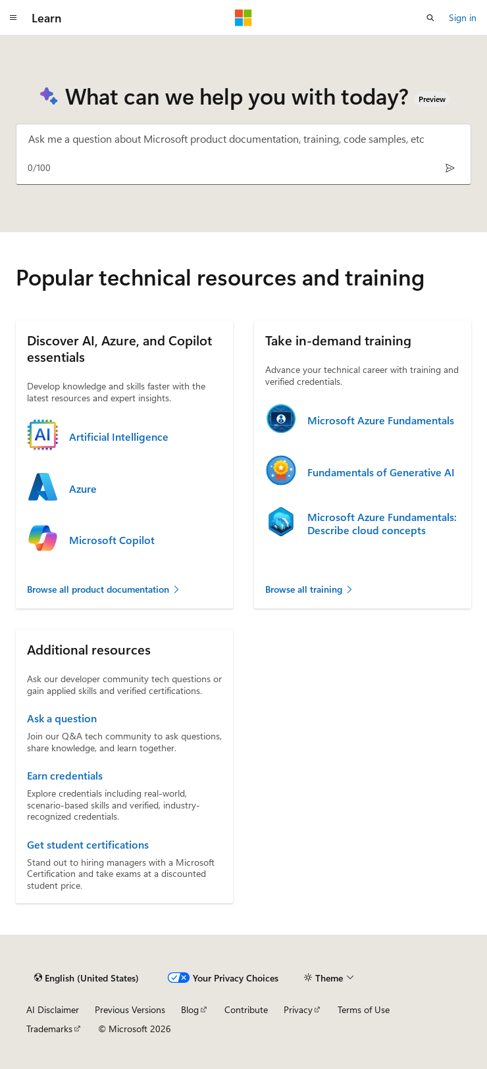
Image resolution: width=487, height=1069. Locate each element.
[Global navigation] (13, 18)
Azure (83, 488)
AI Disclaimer (52, 1009)
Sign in (462, 17)
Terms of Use (364, 1009)
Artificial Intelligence (118, 436)
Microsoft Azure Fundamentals (380, 420)
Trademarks (49, 1028)
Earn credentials (65, 775)
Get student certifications (88, 844)
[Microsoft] (243, 17)
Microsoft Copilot (112, 540)
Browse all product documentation (104, 589)
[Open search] (430, 18)
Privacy (298, 1009)
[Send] (450, 167)
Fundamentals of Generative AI (381, 472)
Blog (190, 1009)
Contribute (246, 1009)
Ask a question (62, 718)
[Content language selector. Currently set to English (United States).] (86, 977)
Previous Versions (130, 1009)
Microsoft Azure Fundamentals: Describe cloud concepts (382, 523)
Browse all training (309, 589)
